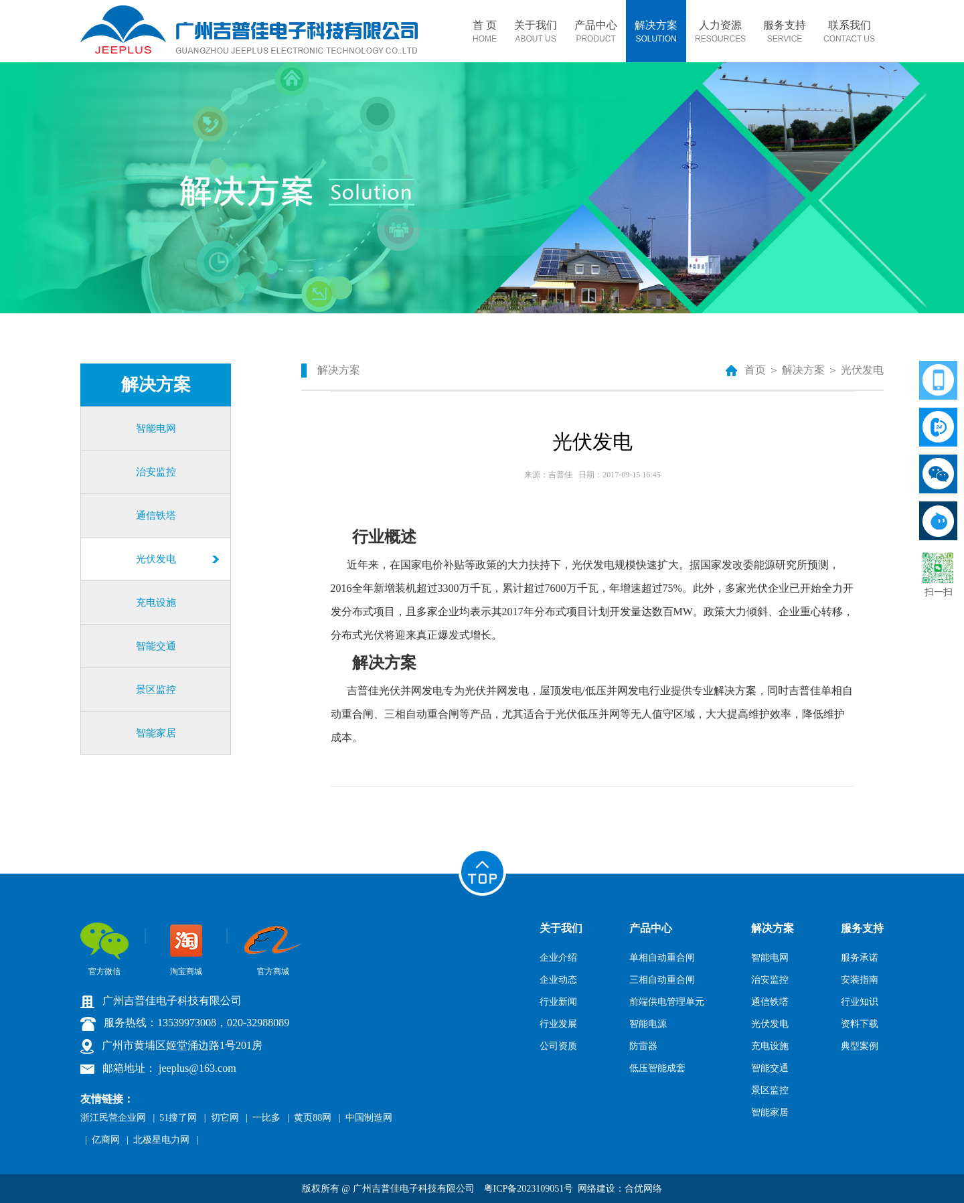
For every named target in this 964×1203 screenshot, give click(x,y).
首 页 (485, 31)
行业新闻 (558, 1002)
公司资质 (558, 1046)
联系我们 (849, 31)
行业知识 (859, 1002)
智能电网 (156, 428)
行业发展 (558, 1024)
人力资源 (720, 31)
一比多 (266, 1118)
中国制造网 (368, 1118)
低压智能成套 (657, 1068)
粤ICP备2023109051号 (529, 1189)
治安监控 (156, 472)
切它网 (225, 1118)
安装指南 (859, 980)
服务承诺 (859, 958)
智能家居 (156, 733)
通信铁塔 (156, 515)
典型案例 (859, 1046)
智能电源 (648, 1024)
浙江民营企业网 (113, 1118)
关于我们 (535, 31)
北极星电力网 (161, 1140)
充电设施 (156, 602)
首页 (755, 370)
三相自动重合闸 (662, 980)
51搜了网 (178, 1118)
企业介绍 (558, 958)
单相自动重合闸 (662, 958)
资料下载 (859, 1024)
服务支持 (784, 31)
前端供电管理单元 (666, 1002)
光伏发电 (156, 559)
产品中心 (595, 31)
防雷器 (643, 1046)
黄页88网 (312, 1118)
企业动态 (558, 980)
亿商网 (106, 1140)
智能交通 (156, 646)
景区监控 (156, 689)
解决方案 (656, 31)
